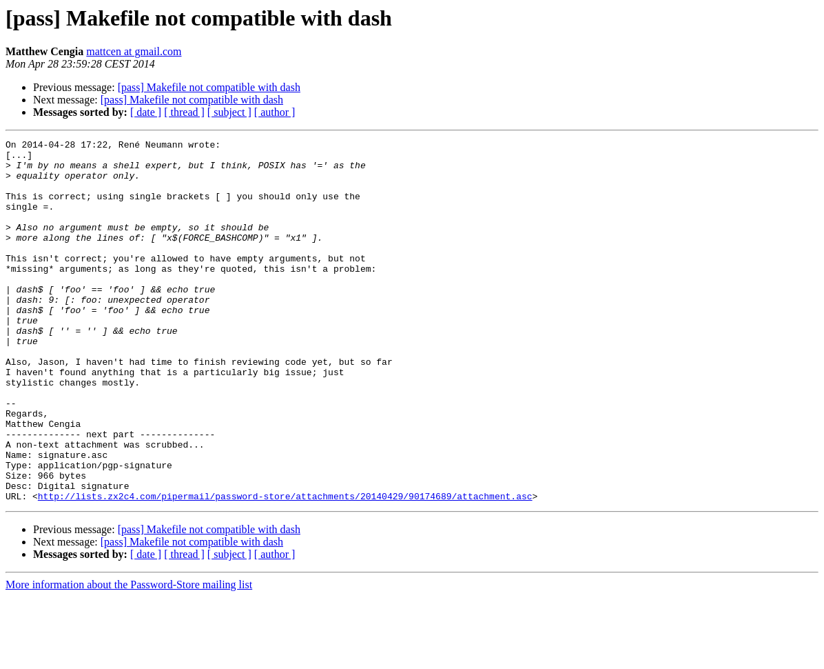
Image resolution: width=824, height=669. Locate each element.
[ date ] (145, 112)
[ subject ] (229, 112)
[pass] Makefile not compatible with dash (209, 87)
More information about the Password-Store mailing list (129, 657)
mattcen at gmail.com (133, 51)
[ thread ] (184, 112)
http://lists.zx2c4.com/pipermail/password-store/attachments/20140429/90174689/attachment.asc (285, 568)
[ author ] (275, 112)
